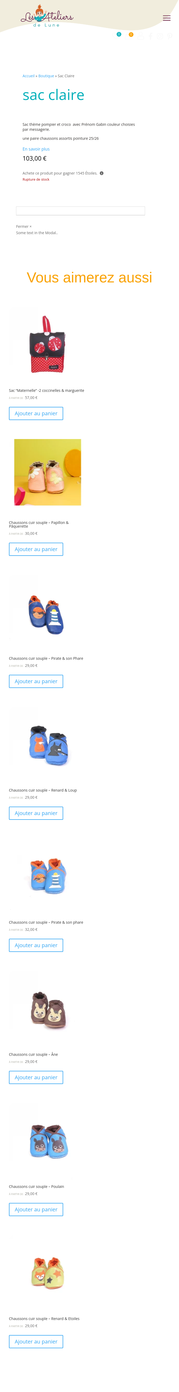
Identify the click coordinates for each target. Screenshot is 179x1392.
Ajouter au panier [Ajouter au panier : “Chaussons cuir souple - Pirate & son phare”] (36, 945)
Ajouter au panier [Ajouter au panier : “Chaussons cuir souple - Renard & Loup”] (36, 813)
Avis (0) (30, 210)
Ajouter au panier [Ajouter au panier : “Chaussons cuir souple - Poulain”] (36, 1209)
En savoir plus (36, 149)
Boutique (46, 75)
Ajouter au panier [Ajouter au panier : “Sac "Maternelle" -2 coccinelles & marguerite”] (36, 413)
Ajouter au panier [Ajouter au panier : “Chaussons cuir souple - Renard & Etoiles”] (36, 1341)
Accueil (29, 75)
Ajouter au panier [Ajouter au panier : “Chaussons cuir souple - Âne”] (36, 1077)
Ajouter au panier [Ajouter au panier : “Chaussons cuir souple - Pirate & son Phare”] (36, 681)
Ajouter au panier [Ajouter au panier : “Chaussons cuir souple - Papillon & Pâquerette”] (36, 549)
